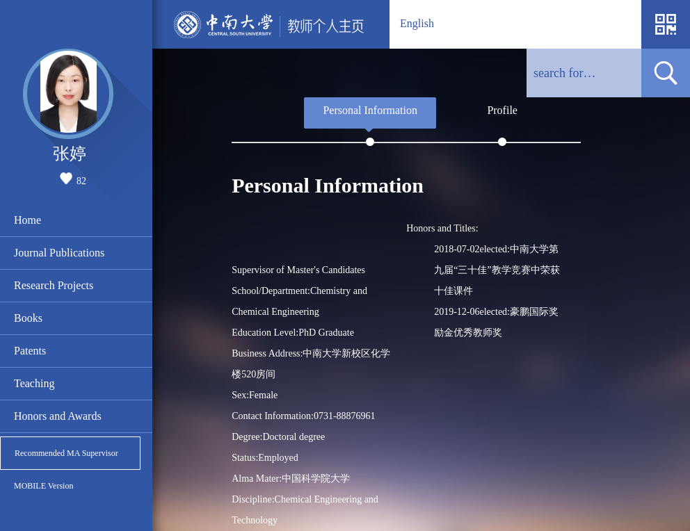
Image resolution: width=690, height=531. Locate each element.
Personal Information (370, 110)
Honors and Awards (58, 416)
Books (28, 318)
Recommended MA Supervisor (66, 453)
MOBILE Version (43, 486)
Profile (502, 110)
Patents (30, 351)
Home (27, 220)
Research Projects (53, 285)
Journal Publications (59, 253)
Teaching (34, 383)
